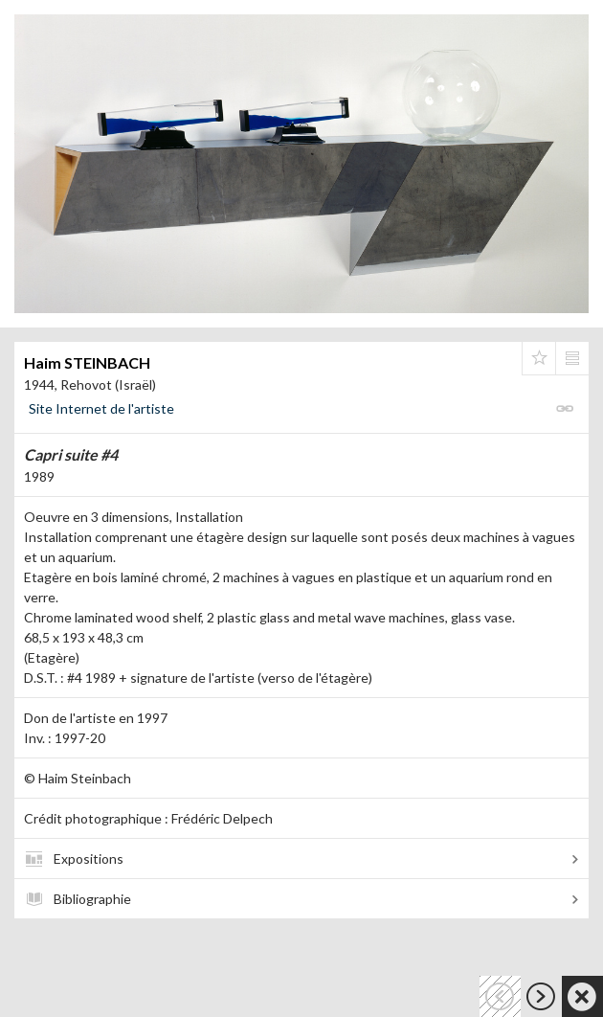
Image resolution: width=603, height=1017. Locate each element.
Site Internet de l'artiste (101, 408)
